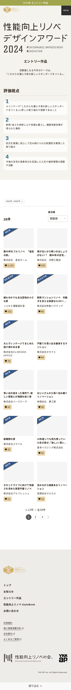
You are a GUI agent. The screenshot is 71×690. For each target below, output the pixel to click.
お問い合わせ (11, 611)
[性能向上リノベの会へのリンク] (28, 658)
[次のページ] (48, 517)
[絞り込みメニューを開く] (35, 686)
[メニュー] (66, 10)
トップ (7, 585)
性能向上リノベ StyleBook (19, 604)
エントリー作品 (12, 598)
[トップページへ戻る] (12, 9)
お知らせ (9, 591)
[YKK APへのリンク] (63, 658)
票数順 (54, 218)
